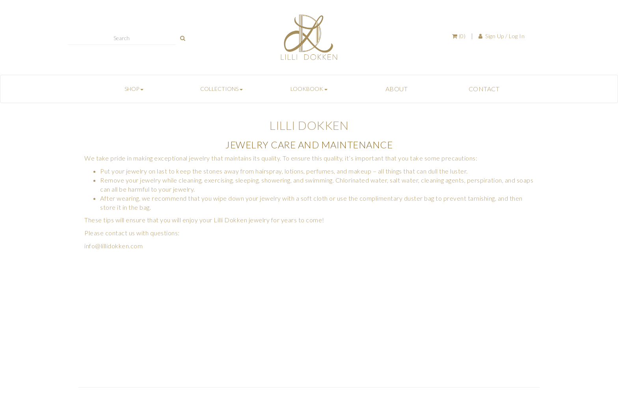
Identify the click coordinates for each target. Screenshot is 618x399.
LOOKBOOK (309, 88)
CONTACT (484, 88)
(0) (459, 36)
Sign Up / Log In (501, 36)
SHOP (134, 88)
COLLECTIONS (221, 88)
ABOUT (396, 88)
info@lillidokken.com (113, 245)
